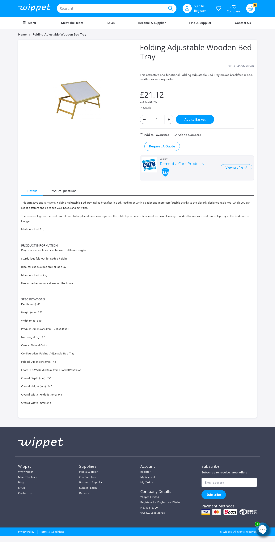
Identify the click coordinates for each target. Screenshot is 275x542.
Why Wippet (25, 478)
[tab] (35, 193)
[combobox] (116, 8)
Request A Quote (162, 149)
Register (200, 11)
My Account (147, 483)
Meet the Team (72, 23)
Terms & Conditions (52, 538)
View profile (231, 170)
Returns (84, 499)
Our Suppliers (87, 483)
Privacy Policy (26, 538)
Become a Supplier (152, 23)
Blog (21, 488)
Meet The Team (27, 483)
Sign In (199, 6)
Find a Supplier (200, 23)
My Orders (147, 488)
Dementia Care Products (182, 166)
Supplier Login (88, 494)
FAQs (111, 23)
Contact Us (243, 23)
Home (22, 34)
